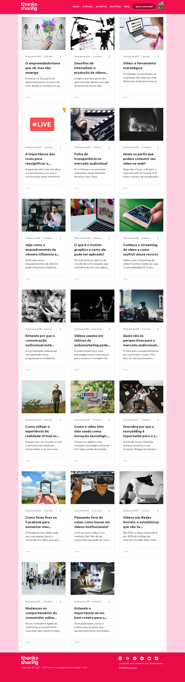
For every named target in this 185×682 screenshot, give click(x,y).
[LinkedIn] (142, 658)
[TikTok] (135, 658)
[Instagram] (120, 658)
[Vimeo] (156, 658)
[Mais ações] (61, 56)
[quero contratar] (144, 6)
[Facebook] (127, 658)
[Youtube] (149, 658)
